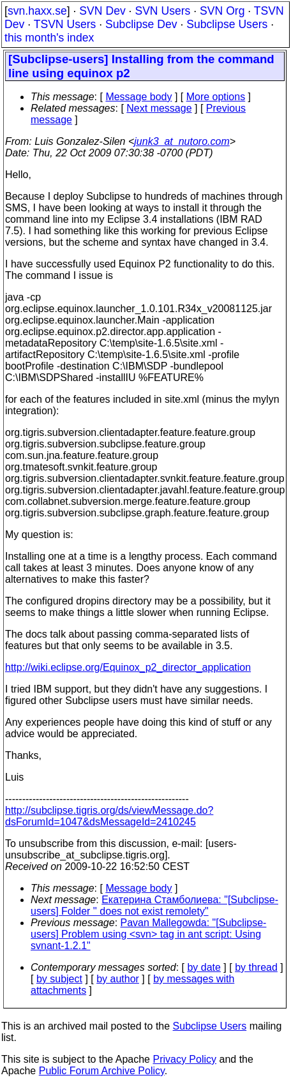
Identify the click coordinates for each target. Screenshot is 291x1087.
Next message (158, 108)
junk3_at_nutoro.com (181, 141)
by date (203, 967)
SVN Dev (102, 10)
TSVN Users (65, 24)
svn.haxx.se (37, 10)
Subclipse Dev (141, 24)
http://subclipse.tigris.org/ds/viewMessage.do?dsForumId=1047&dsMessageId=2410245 (109, 816)
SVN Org (222, 10)
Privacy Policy (184, 1059)
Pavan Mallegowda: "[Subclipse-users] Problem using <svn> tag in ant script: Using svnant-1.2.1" (148, 934)
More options (216, 96)
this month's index (49, 37)
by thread (256, 967)
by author (117, 978)
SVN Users (162, 10)
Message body (138, 96)
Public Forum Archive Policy (102, 1070)
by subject (59, 978)
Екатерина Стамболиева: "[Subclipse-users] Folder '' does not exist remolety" (154, 905)
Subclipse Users (226, 24)
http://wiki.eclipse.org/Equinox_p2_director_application (128, 667)
